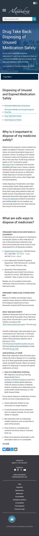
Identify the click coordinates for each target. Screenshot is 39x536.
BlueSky (15, 470)
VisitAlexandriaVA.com (19, 477)
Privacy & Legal (19, 509)
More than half (7, 164)
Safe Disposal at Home (12, 120)
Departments (19, 490)
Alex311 (14, 463)
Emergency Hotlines (19, 500)
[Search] (34, 19)
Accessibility (19, 503)
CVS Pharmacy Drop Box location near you (18, 344)
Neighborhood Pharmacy (13, 251)
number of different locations (15, 379)
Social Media (19, 497)
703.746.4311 (22, 463)
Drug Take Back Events (12, 116)
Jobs (19, 484)
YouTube (25, 470)
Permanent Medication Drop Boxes (17, 105)
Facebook (18, 470)
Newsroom (19, 493)
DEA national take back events (13, 324)
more (34, 324)
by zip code (14, 349)
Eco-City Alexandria (11, 199)
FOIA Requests (19, 506)
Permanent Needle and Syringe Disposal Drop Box (19, 110)
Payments (19, 487)
